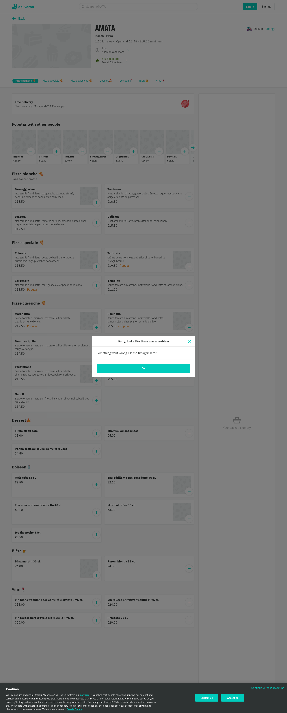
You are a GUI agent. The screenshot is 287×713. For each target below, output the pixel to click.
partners (85, 695)
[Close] (189, 341)
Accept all (232, 698)
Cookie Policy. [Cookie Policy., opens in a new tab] (74, 709)
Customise (207, 698)
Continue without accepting (267, 688)
